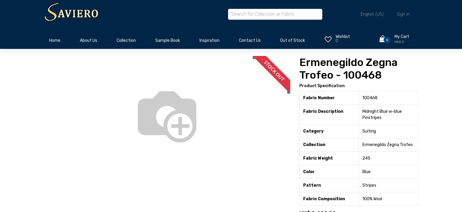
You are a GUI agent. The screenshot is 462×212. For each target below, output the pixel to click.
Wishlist (343, 36)
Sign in (403, 14)
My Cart (402, 36)
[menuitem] (55, 42)
